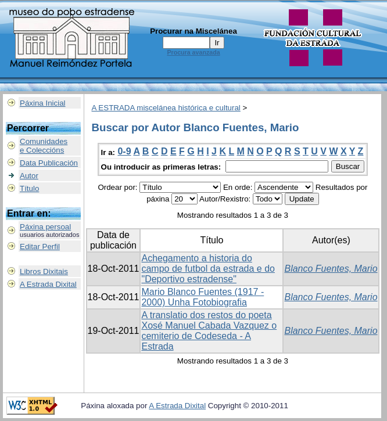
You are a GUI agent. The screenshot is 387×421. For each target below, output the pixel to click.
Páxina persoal (45, 226)
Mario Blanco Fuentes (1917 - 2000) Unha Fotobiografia (202, 297)
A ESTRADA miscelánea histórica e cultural (166, 107)
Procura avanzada (193, 52)
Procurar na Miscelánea (193, 31)
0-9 (124, 151)
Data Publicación (49, 163)
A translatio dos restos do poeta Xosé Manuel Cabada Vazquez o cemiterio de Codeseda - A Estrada (209, 330)
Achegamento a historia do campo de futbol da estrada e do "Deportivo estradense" (208, 268)
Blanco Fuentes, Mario (330, 269)
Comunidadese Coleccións (43, 145)
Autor (29, 175)
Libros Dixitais (44, 271)
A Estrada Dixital (48, 284)
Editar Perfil (40, 246)
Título (29, 188)
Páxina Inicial (43, 103)
